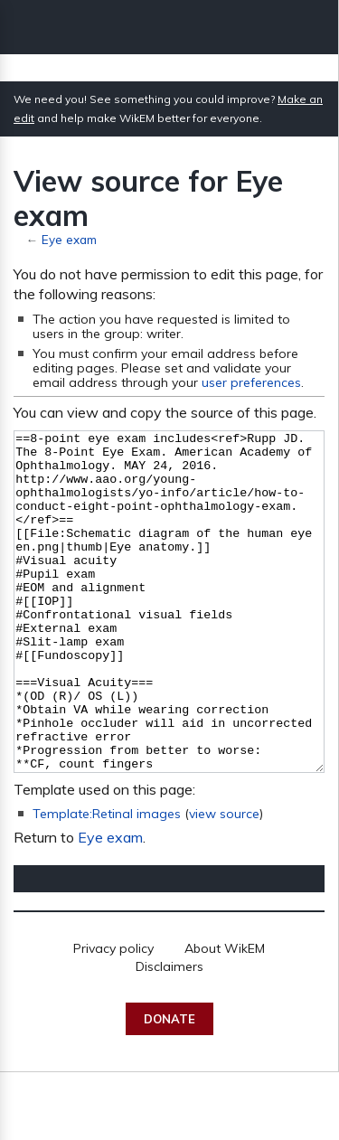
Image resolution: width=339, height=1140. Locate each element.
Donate (169, 1086)
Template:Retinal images (107, 881)
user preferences (251, 382)
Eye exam (69, 239)
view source (224, 881)
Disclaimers (169, 1034)
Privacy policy (113, 1016)
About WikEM (224, 1016)
